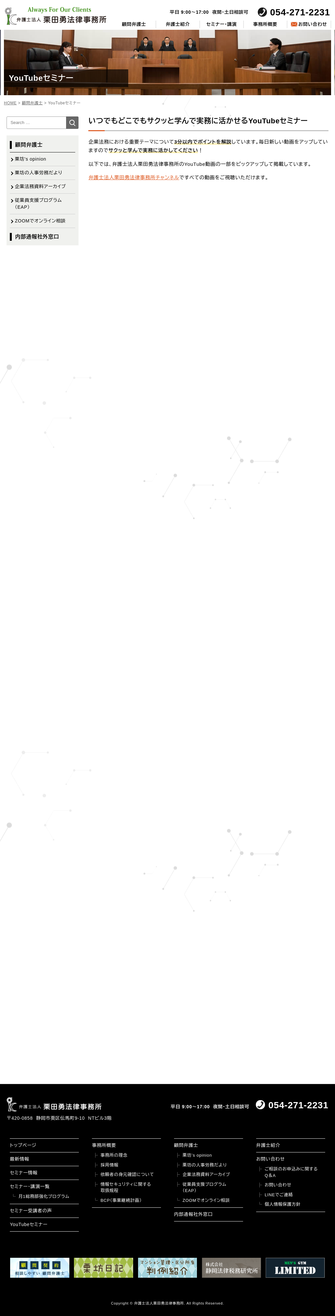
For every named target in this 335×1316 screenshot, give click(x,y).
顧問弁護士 (134, 24)
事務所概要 (265, 24)
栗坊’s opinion (197, 1155)
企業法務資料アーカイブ (40, 186)
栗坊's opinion (30, 159)
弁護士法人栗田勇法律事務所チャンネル (133, 177)
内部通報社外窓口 (37, 236)
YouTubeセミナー (28, 1224)
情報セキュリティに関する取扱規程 (125, 1187)
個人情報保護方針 (283, 1204)
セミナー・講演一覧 (30, 1186)
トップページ (23, 1145)
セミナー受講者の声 (31, 1210)
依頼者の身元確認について (127, 1174)
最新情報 (19, 1159)
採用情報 (109, 1165)
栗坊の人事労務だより (38, 172)
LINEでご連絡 (279, 1194)
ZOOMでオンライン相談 (40, 220)
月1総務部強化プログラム (43, 1196)
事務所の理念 (114, 1155)
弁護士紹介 (178, 24)
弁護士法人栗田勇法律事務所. (159, 1303)
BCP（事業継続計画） (121, 1200)
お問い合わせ (312, 24)
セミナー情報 (23, 1172)
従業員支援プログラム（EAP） (38, 204)
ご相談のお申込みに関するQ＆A (291, 1172)
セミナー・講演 (221, 24)
